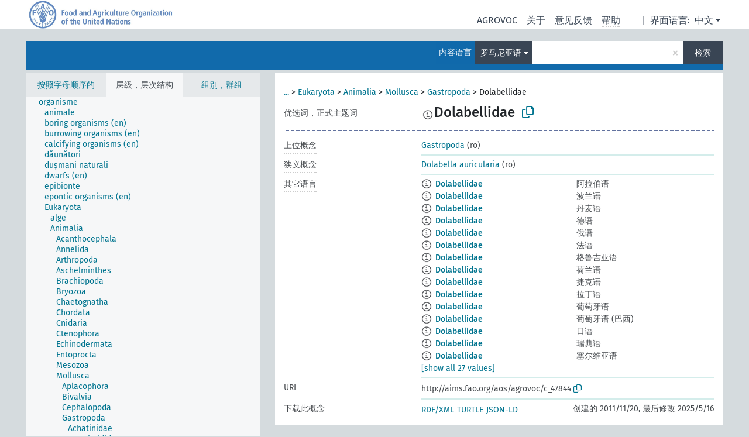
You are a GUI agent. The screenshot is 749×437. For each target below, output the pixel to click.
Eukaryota (316, 92)
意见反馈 (573, 20)
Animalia (359, 92)
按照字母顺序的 (66, 85)
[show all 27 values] (458, 368)
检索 (703, 53)
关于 (536, 20)
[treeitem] (63, 102)
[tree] (143, 266)
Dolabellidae (459, 184)
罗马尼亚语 (500, 53)
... (286, 92)
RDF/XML (437, 410)
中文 (704, 20)
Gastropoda (448, 92)
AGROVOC (497, 20)
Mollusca (401, 92)
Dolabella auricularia (460, 165)
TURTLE (470, 410)
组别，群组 (221, 85)
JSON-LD (502, 410)
